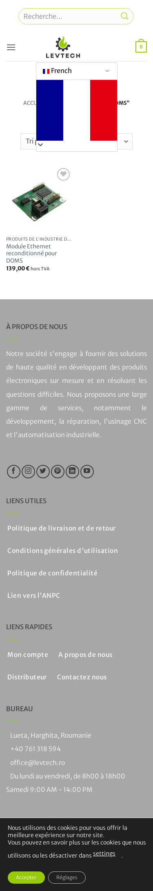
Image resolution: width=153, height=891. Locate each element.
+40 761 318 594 (35, 749)
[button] (11, 47)
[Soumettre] (125, 16)
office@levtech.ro (37, 763)
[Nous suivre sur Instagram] (28, 471)
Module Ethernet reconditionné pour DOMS (31, 253)
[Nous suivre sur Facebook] (13, 471)
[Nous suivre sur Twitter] (43, 471)
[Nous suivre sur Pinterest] (57, 471)
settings (104, 853)
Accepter (26, 877)
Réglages (67, 877)
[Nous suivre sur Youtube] (87, 471)
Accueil (34, 102)
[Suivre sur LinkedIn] (72, 471)
